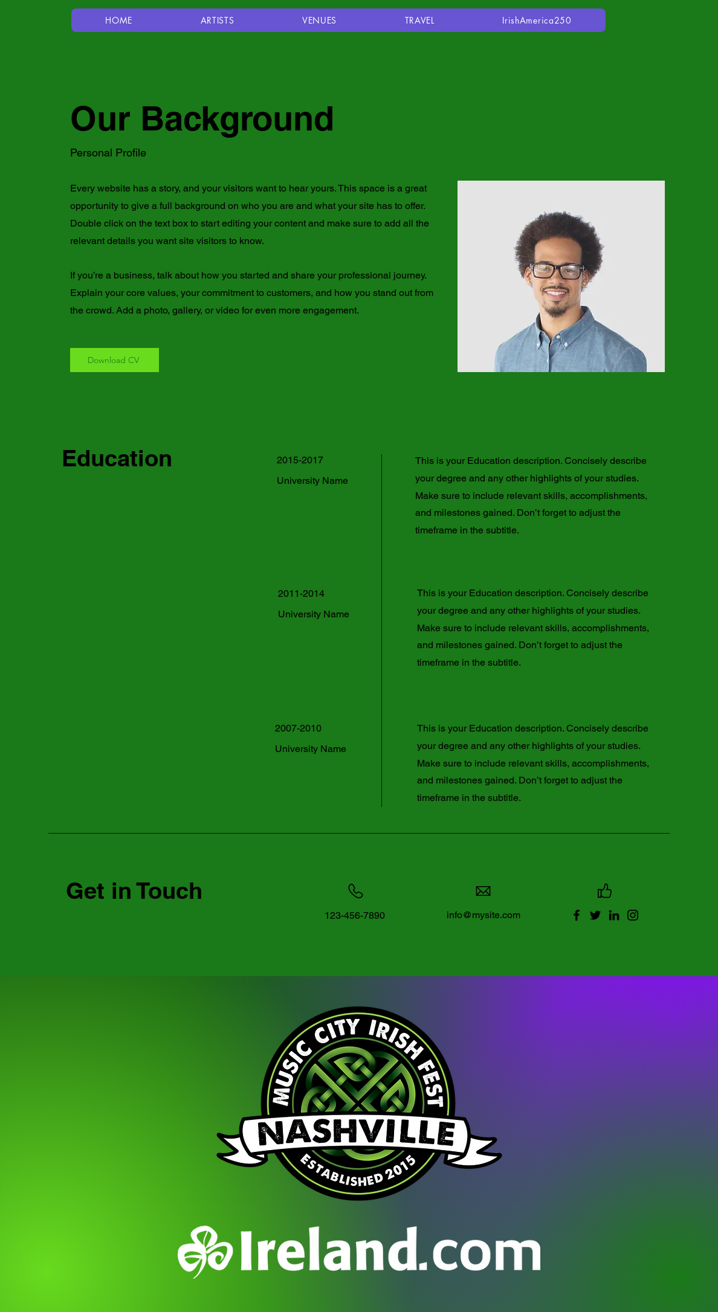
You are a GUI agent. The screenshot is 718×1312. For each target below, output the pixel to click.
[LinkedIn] (614, 915)
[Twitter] (595, 915)
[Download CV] (114, 360)
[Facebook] (576, 915)
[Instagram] (633, 915)
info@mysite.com (483, 915)
